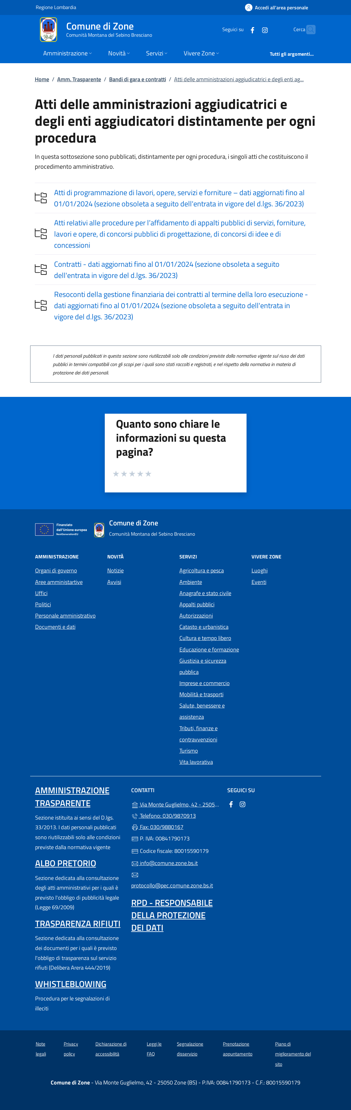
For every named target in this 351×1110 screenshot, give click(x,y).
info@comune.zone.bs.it (164, 863)
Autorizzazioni (196, 615)
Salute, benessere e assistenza (202, 711)
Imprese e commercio (204, 683)
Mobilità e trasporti (201, 694)
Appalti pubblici (197, 604)
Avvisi (114, 582)
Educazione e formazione (209, 649)
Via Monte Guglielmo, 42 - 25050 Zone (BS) (175, 804)
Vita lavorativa (196, 762)
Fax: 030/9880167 (157, 827)
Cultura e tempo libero (205, 638)
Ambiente (190, 582)
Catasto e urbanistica (204, 627)
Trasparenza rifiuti (78, 923)
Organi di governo (56, 570)
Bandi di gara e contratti (137, 79)
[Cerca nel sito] (308, 29)
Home (42, 79)
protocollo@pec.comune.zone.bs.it (172, 880)
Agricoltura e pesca (201, 570)
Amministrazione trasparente (72, 796)
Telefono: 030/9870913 (163, 815)
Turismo (188, 750)
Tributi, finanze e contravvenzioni (198, 734)
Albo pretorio (65, 863)
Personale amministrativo (65, 615)
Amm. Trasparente (79, 79)
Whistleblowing (70, 983)
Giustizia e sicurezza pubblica (202, 666)
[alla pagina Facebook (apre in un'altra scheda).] (240, 29)
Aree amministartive (59, 582)
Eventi (259, 582)
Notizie (115, 570)
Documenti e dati (55, 627)
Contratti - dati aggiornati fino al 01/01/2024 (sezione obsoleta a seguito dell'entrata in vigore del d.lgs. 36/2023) (166, 269)
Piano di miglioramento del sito (293, 1054)
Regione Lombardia (56, 7)
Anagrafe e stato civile (205, 593)
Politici (43, 604)
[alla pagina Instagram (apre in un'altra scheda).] (253, 29)
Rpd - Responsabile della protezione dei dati (172, 915)
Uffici (41, 593)
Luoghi (260, 570)
